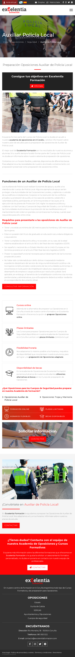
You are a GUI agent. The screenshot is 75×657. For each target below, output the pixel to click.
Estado (37, 602)
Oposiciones (18, 42)
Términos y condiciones (43, 652)
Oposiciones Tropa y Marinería (57, 397)
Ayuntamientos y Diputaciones (37, 614)
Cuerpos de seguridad (37, 618)
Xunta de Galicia (37, 606)
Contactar (37, 439)
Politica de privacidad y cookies (22, 652)
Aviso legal (6, 652)
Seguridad (32, 42)
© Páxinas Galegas (9, 654)
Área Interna (57, 652)
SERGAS (37, 610)
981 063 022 (42, 634)
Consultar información (19, 286)
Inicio (5, 42)
